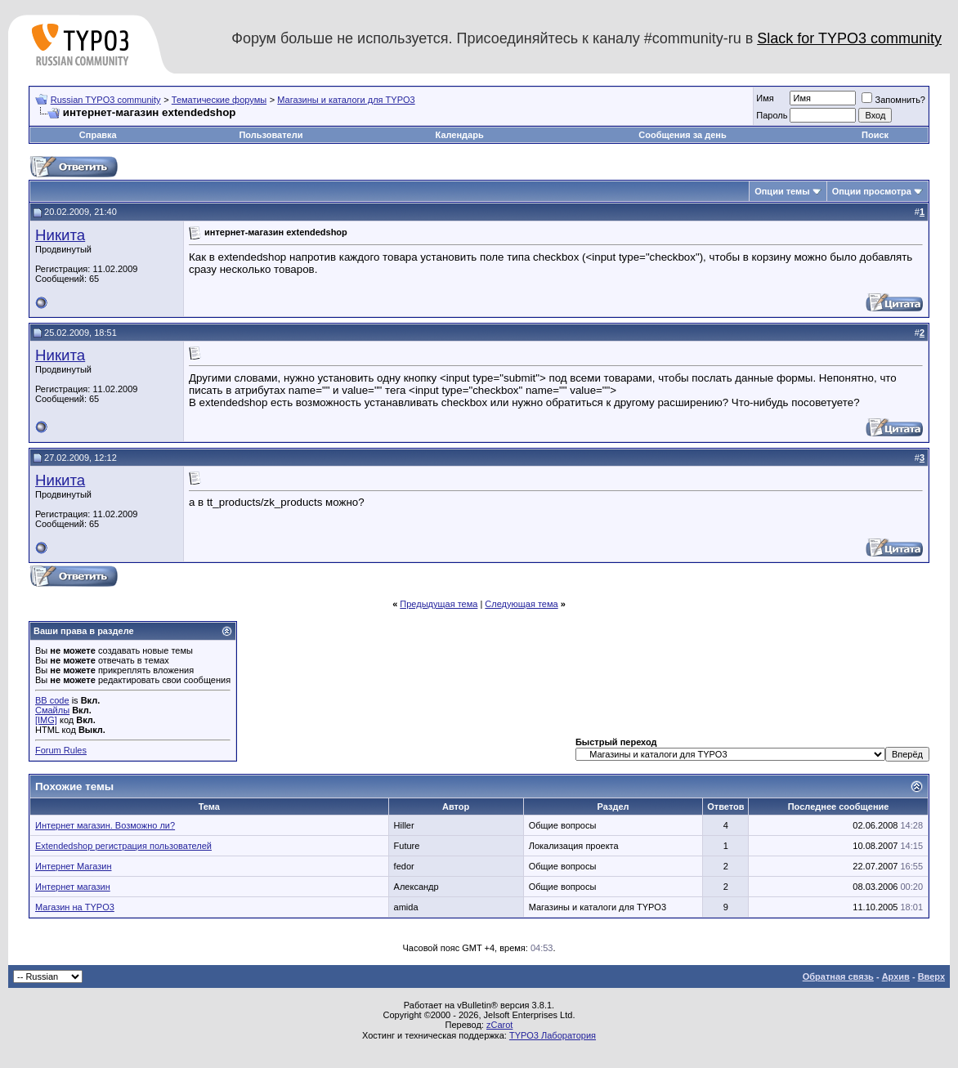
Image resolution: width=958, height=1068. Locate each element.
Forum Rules (61, 750)
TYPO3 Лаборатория (552, 1035)
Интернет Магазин (73, 866)
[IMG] (46, 720)
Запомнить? (893, 100)
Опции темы (781, 191)
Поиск (875, 135)
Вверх (931, 976)
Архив (896, 976)
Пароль (771, 115)
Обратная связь (838, 976)
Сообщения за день (682, 135)
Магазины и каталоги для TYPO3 (345, 100)
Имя (764, 98)
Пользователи (270, 135)
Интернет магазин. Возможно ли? (105, 825)
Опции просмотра (871, 191)
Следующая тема (521, 604)
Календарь (460, 135)
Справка (98, 135)
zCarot (499, 1025)
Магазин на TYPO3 (74, 907)
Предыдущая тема (438, 604)
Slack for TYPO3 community (849, 38)
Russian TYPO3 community (106, 100)
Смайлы (52, 710)
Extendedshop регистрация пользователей (123, 846)
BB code (52, 700)
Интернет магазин (72, 886)
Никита (60, 235)
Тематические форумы (219, 100)
